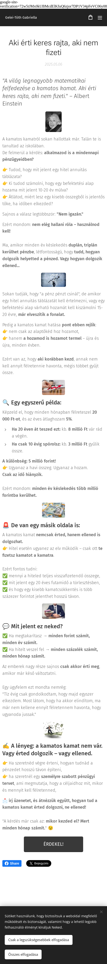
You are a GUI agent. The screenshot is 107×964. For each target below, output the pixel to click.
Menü (100, 17)
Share (12, 863)
